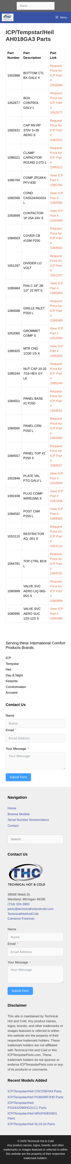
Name (10, 715)
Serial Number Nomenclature (28, 820)
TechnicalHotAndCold (23, 914)
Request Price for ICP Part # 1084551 (56, 401)
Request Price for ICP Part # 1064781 (56, 563)
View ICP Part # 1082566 (56, 198)
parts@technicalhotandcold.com (30, 909)
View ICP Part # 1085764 (56, 180)
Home (12, 808)
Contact (13, 826)
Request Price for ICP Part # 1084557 (56, 455)
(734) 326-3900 (19, 904)
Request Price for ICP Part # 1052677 (56, 102)
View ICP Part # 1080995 (56, 613)
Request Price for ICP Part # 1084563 (56, 238)
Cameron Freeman (21, 918)
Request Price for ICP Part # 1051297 (56, 265)
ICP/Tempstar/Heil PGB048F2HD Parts (35, 1097)
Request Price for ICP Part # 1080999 (56, 591)
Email (10, 730)
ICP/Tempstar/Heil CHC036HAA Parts (35, 1091)
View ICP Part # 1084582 (56, 513)
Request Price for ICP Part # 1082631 (56, 130)
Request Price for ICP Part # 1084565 (56, 428)
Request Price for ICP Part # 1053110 (56, 536)
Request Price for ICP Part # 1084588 (56, 310)
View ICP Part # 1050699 (56, 215)
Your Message (16, 749)
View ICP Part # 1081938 (56, 496)
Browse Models (19, 814)
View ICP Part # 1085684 (56, 288)
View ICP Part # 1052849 (56, 478)
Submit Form (18, 777)
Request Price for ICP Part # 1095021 (56, 157)
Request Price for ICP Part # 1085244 (56, 373)
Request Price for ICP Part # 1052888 (56, 75)
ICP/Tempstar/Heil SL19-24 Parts (31, 1124)
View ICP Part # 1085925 (56, 351)
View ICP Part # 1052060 (56, 333)
